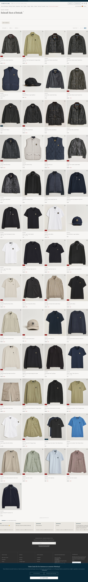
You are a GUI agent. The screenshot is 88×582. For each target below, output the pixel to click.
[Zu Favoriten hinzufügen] (20, 31)
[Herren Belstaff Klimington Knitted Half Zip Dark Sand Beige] (55, 287)
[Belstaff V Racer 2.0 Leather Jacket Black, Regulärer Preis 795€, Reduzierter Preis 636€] (77, 151)
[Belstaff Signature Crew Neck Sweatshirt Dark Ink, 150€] (77, 325)
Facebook (38, 559)
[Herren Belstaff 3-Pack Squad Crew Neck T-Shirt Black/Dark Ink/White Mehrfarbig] (55, 426)
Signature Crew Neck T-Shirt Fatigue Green (75, 408)
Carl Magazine (78, 6)
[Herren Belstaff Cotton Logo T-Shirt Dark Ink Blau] (77, 357)
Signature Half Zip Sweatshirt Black (7, 234)
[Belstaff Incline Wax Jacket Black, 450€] (11, 186)
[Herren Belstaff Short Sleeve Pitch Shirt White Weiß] (11, 426)
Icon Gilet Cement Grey (27, 164)
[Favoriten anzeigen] (84, 3)
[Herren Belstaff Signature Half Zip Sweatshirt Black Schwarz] (11, 217)
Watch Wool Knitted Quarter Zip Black (52, 408)
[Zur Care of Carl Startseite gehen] (5, 3)
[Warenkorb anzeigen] (86, 3)
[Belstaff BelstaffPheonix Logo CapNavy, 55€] (77, 221)
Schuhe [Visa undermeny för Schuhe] (13, 6)
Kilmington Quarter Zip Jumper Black (74, 269)
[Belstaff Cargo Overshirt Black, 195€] (11, 116)
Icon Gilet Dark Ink (4, 94)
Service (70, 3)
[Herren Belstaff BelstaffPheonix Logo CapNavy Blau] (77, 217)
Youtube (38, 561)
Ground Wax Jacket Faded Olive (6, 60)
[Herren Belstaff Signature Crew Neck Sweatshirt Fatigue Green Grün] (33, 392)
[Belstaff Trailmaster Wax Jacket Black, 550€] (55, 116)
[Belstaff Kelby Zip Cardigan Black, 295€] (33, 186)
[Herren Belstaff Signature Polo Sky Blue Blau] (55, 461)
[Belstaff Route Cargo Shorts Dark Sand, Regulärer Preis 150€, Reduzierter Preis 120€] (11, 395)
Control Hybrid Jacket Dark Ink (51, 199)
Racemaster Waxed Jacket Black (51, 60)
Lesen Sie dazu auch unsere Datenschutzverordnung (44, 546)
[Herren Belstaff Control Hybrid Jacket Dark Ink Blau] (55, 183)
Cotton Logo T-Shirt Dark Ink (72, 373)
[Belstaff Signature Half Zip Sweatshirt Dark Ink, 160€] (77, 186)
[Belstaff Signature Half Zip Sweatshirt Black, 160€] (11, 221)
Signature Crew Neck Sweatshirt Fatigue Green (32, 408)
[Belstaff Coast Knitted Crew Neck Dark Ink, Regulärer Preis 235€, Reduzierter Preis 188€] (33, 256)
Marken (32, 6)
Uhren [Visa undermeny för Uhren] (22, 6)
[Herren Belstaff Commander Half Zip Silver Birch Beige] (11, 322)
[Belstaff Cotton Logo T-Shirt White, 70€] (11, 256)
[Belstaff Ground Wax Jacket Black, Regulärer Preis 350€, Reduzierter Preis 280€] (33, 116)
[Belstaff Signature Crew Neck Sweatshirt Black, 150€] (33, 360)
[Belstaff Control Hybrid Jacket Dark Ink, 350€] (55, 186)
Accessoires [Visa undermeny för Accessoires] (18, 6)
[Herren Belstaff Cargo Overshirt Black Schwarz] (11, 113)
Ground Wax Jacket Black (28, 129)
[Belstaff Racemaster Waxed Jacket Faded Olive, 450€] (77, 47)
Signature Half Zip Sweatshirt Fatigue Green (31, 60)
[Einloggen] (82, 3)
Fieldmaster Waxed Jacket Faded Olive (74, 94)
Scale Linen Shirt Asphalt (72, 477)
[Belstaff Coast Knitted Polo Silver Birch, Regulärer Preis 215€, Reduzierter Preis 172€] (11, 291)
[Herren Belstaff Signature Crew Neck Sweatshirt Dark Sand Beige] (11, 461)
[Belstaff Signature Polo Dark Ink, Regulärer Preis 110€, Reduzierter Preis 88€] (55, 325)
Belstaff (2, 9)
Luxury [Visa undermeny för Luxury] (47, 6)
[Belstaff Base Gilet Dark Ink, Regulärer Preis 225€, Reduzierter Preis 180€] (55, 151)
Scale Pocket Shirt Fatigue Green (29, 443)
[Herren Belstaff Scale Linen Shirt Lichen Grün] (33, 461)
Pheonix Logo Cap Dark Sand (28, 338)
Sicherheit (3, 559)
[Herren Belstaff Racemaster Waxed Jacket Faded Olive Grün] (77, 43)
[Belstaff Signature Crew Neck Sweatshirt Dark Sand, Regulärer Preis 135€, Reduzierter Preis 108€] (11, 465)
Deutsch (85, 6)
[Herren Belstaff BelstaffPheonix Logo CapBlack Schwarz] (33, 78)
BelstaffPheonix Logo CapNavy (73, 234)
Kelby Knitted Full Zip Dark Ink (6, 512)
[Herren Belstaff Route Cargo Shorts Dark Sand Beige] (11, 392)
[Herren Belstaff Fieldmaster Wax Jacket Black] (77, 113)
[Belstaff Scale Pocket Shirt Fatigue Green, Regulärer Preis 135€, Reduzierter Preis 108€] (33, 430)
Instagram (39, 557)
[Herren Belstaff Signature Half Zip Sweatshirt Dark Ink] (77, 183)
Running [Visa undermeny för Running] (39, 6)
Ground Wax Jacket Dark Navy (51, 94)
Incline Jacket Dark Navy (5, 164)
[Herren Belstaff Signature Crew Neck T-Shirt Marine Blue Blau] (77, 426)
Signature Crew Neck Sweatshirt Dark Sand (9, 477)
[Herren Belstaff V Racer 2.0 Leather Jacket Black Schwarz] (77, 148)
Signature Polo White (49, 234)
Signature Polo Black (71, 303)
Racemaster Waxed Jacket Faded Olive (74, 60)
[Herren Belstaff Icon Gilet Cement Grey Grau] (33, 148)
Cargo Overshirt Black (4, 129)
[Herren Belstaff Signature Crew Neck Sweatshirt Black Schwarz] (33, 357)
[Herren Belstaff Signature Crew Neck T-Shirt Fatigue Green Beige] (77, 392)
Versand (20, 557)
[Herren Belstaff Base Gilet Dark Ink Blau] (55, 148)
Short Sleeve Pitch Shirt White (6, 443)
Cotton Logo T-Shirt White (5, 269)
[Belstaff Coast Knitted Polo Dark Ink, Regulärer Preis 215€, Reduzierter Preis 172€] (55, 256)
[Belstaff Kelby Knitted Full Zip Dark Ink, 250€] (11, 499)
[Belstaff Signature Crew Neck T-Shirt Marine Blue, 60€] (77, 430)
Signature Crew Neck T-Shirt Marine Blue (75, 443)
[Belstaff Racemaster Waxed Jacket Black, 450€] (55, 47)
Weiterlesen (44, 570)
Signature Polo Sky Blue (49, 477)
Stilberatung (77, 3)
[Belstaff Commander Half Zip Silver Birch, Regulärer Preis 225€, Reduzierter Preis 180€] (11, 325)
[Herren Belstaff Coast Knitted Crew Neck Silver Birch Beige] (11, 357)
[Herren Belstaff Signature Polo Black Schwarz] (77, 287)
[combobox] (85, 6)
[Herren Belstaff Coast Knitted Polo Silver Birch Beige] (11, 287)
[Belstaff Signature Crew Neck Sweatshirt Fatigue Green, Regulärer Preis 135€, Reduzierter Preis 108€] (33, 395)
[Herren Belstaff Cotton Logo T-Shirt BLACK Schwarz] (33, 217)
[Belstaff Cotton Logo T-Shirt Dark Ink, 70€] (77, 360)
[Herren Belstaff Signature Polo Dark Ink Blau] (55, 322)
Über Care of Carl (5, 557)
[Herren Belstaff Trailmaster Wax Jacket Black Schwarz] (55, 113)
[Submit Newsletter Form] (54, 543)
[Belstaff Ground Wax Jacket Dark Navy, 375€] (55, 82)
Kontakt (20, 559)
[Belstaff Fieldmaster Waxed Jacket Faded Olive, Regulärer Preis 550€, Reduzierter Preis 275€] (77, 82)
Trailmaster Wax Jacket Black (50, 129)
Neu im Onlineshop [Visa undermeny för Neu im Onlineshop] (4, 6)
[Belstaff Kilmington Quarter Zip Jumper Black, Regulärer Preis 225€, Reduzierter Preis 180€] (77, 256)
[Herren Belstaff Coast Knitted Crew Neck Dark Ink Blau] (33, 252)
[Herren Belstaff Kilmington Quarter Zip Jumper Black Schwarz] (77, 252)
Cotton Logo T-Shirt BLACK (28, 234)
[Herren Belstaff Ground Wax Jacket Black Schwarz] (33, 113)
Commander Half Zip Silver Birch (7, 338)
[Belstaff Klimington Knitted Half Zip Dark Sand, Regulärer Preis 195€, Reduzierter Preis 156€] (55, 291)
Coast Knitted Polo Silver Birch (6, 303)
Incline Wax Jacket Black (5, 199)
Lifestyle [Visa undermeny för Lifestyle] (28, 6)
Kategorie (6, 9)
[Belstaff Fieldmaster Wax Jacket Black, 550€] (77, 116)
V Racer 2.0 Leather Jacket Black (73, 164)
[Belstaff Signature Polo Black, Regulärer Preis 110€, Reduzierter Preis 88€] (77, 291)
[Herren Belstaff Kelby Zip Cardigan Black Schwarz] (33, 183)
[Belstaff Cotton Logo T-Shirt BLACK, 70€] (33, 221)
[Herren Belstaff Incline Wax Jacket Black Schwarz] (11, 183)
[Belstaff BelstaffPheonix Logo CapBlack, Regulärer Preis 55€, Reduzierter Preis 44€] (33, 82)
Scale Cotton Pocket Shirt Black (29, 303)
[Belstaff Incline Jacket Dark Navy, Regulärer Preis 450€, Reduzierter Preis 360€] (11, 151)
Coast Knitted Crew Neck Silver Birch (7, 373)
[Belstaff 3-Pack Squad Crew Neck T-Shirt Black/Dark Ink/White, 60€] (55, 430)
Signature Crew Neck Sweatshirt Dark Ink (75, 338)
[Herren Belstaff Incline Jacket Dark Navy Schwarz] (11, 148)
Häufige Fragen (22, 561)
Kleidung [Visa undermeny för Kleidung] (10, 6)
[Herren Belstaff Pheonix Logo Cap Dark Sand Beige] (33, 322)
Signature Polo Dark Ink (49, 338)
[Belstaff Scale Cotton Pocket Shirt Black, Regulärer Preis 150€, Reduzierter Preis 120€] (33, 291)
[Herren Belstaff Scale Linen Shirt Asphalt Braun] (77, 461)
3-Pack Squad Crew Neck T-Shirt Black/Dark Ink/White (54, 443)
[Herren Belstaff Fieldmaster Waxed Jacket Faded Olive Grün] (77, 78)
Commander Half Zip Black (50, 373)
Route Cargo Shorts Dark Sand (6, 408)
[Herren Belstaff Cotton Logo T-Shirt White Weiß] (11, 252)
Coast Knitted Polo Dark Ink (50, 269)
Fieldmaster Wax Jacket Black (73, 129)
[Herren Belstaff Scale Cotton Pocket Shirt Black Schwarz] (33, 287)
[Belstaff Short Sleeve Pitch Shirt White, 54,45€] (11, 430)
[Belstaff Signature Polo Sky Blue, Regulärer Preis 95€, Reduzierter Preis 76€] (55, 465)
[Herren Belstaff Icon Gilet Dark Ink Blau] (11, 78)
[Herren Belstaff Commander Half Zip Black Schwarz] (55, 357)
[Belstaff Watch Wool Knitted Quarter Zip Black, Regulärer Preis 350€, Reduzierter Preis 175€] (55, 395)
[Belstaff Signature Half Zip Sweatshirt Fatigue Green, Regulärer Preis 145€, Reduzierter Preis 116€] (33, 47)
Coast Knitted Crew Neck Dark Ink (29, 269)
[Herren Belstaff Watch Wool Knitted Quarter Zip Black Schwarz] (55, 392)
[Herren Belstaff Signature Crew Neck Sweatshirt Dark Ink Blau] (77, 322)
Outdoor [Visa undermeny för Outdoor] (35, 6)
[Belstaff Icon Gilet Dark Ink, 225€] (11, 82)
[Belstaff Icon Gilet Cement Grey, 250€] (33, 151)
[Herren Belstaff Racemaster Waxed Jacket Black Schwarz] (55, 43)
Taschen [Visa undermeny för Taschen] (24, 6)
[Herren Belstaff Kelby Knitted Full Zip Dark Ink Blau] (11, 496)
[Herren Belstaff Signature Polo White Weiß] (55, 217)
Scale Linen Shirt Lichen (27, 477)
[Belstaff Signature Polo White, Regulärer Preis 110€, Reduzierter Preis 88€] (55, 221)
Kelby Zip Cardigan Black (28, 199)
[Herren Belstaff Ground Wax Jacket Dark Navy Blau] (55, 78)
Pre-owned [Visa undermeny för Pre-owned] (43, 6)
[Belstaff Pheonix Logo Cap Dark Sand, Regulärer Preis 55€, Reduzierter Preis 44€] (33, 325)
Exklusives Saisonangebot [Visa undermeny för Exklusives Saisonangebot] (53, 6)
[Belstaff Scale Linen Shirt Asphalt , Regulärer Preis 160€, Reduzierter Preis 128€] (77, 465)
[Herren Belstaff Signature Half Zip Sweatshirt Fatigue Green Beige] (33, 43)
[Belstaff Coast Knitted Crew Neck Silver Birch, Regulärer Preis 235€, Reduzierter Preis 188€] (11, 360)
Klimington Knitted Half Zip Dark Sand (52, 303)
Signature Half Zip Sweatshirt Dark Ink (74, 199)
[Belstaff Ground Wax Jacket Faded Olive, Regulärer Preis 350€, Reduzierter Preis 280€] (11, 47)
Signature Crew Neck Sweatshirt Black (30, 373)
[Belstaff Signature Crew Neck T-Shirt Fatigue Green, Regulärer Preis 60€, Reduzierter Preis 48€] (77, 395)
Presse (3, 561)
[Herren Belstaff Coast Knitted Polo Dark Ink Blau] (55, 252)
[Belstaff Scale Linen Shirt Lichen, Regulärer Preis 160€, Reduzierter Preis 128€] (33, 465)
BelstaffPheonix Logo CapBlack (29, 94)
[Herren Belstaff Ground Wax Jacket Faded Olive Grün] (11, 43)
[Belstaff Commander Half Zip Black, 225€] (55, 360)
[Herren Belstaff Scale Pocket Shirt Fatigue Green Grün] (33, 426)
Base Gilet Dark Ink (48, 164)
